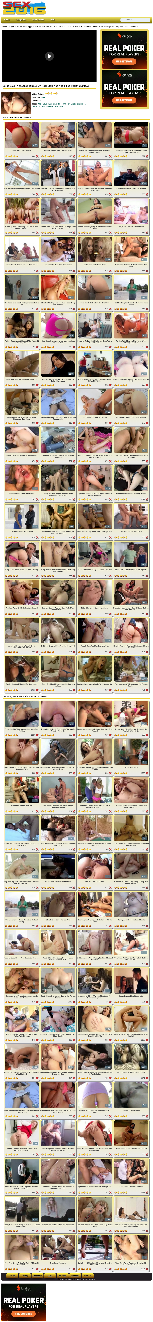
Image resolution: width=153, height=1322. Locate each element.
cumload (49, 106)
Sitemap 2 (75, 1276)
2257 (50, 1276)
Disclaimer (37, 1276)
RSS (52, 19)
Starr (45, 104)
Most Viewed (38, 19)
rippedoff (36, 106)
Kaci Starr (52, 104)
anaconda (81, 104)
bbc (59, 104)
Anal (43, 97)
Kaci (39, 104)
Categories (21, 19)
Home (7, 19)
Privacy (25, 1276)
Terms (12, 1276)
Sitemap (62, 1276)
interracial (59, 106)
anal (64, 104)
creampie (72, 104)
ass (43, 106)
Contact (87, 1276)
